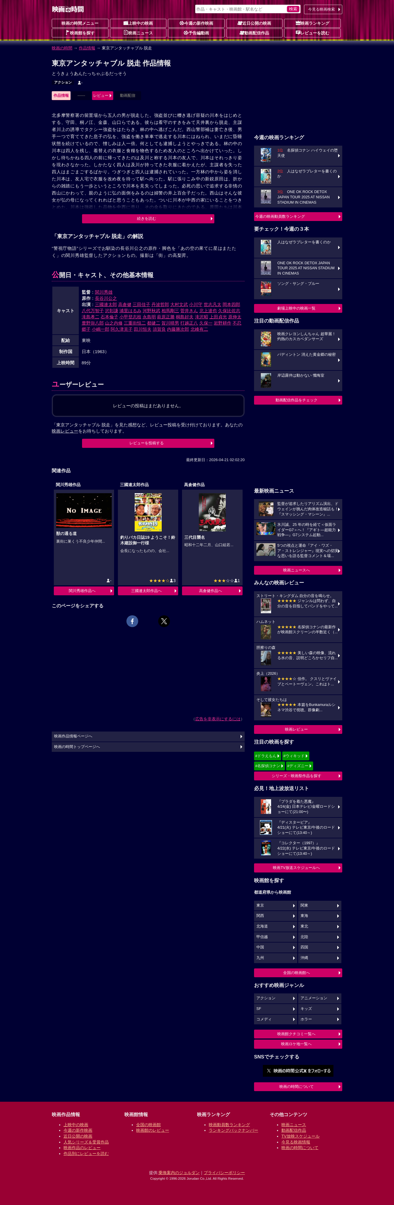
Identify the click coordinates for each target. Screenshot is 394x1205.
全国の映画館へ (296, 972)
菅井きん (189, 310)
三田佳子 (141, 304)
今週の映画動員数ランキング (280, 216)
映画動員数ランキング (229, 1124)
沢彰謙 (111, 310)
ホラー (306, 1019)
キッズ (306, 1009)
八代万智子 (93, 310)
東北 (304, 926)
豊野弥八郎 (93, 322)
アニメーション (313, 998)
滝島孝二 (90, 316)
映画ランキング (312, 23)
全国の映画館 (148, 1124)
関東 (304, 905)
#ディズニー (297, 766)
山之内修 (114, 322)
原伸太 (234, 316)
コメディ (264, 1019)
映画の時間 (62, 48)
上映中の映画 (138, 23)
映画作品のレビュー (82, 1147)
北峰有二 (199, 329)
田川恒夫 (142, 329)
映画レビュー (296, 729)
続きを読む (146, 218)
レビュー (100, 95)
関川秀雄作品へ (82, 591)
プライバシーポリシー (224, 1172)
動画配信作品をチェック (297, 400)
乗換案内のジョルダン (179, 1172)
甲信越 (262, 937)
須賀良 (159, 329)
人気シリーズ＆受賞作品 (86, 1142)
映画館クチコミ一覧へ (296, 1034)
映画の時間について (296, 1086)
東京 (260, 905)
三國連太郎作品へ (146, 591)
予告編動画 (196, 32)
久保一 (206, 322)
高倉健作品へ (210, 591)
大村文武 (179, 304)
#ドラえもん (265, 756)
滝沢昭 (201, 316)
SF (258, 1009)
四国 (304, 947)
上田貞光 (218, 316)
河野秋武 (151, 310)
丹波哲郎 (160, 304)
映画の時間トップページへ (77, 747)
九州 (260, 958)
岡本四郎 (231, 304)
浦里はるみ (130, 310)
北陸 (304, 937)
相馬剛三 (170, 310)
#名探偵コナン (267, 766)
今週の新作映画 (196, 23)
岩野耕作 (222, 322)
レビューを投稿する (146, 443)
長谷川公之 (106, 298)
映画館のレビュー (152, 1130)
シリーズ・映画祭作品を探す (296, 776)
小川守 (195, 304)
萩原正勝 (166, 316)
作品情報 (87, 48)
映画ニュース (138, 32)
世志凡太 (212, 304)
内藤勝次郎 (178, 329)
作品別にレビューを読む (86, 1153)
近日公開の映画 (254, 23)
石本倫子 (109, 316)
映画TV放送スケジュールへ (296, 867)
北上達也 (208, 310)
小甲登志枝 (130, 316)
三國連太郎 (106, 304)
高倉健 (124, 304)
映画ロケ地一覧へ (296, 1044)
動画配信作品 (254, 32)
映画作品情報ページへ (73, 736)
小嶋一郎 (100, 329)
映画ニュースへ (296, 570)
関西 (260, 916)
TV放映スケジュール (300, 1136)
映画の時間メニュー (79, 23)
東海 (304, 916)
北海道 (262, 926)
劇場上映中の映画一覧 (296, 308)
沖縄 (304, 958)
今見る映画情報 (295, 1142)
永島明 (149, 316)
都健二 (153, 322)
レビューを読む (312, 32)
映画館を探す (80, 32)
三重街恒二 (135, 322)
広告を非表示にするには (218, 719)
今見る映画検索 (321, 9)
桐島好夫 (184, 316)
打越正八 (189, 322)
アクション (63, 82)
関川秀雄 (104, 292)
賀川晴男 (170, 322)
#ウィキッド (294, 756)
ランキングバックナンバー (233, 1130)
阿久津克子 (122, 329)
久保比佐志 (229, 310)
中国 (260, 947)
